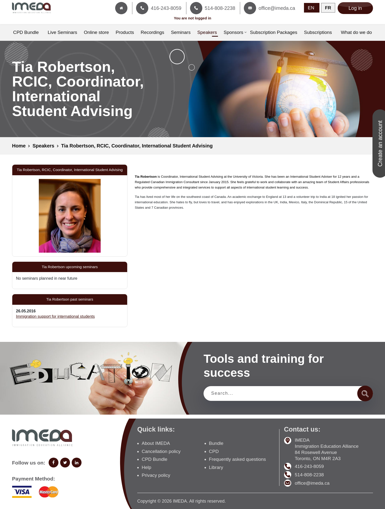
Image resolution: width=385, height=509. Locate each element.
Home (19, 146)
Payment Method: (33, 478)
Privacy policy (156, 475)
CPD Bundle (154, 459)
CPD (214, 451)
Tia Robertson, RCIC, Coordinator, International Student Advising (137, 146)
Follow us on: (28, 462)
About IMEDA (156, 443)
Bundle (216, 443)
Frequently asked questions (237, 459)
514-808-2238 (309, 474)
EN (311, 7)
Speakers (44, 146)
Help (146, 467)
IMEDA (180, 501)
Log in (355, 8)
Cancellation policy (161, 451)
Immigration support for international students (55, 316)
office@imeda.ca (312, 483)
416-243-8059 (309, 466)
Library (216, 467)
